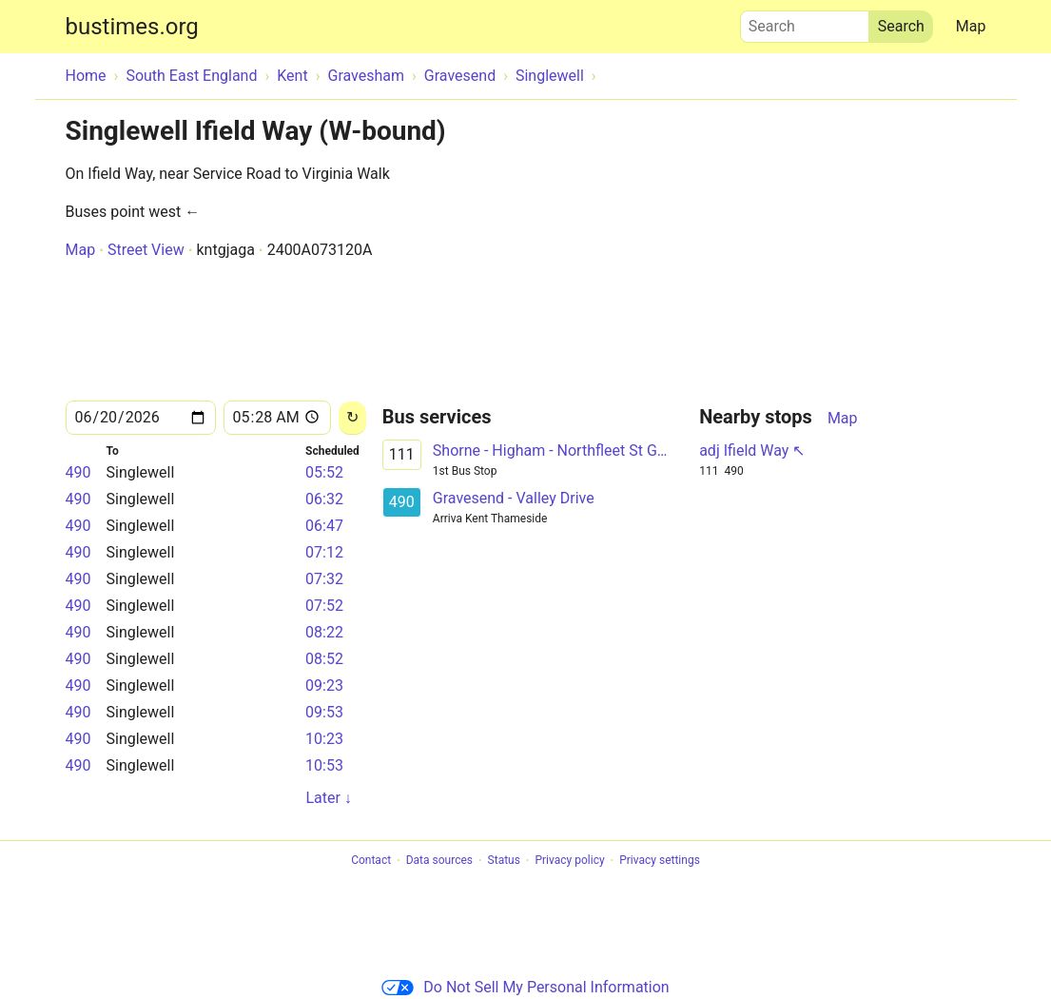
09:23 (324, 685)
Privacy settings (659, 861)
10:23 (324, 739)
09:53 (324, 712)
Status (504, 861)
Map (971, 26)
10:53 (324, 765)
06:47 (324, 526)
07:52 (324, 606)
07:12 (324, 552)
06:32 (324, 499)
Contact (371, 861)
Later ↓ (328, 798)
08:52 (324, 659)
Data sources (439, 861)
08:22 (324, 632)
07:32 (324, 579)
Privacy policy (569, 861)
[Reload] (352, 418)
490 (78, 472)
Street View (146, 250)
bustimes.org (132, 26)
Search (804, 21)
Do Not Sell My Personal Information (525, 987)
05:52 (324, 472)
